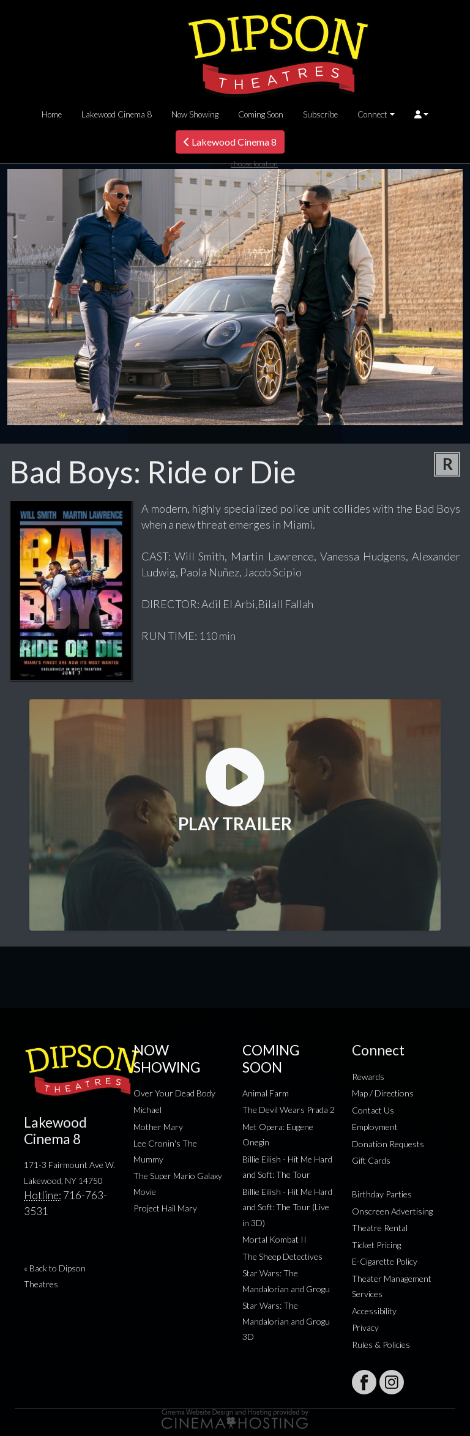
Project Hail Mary (165, 1208)
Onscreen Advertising (392, 1211)
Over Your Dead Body (174, 1093)
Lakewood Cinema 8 (116, 114)
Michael (147, 1109)
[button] (421, 114)
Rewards (368, 1076)
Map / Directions (383, 1093)
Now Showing (194, 114)
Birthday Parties (382, 1194)
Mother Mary (158, 1127)
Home (52, 114)
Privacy (365, 1327)
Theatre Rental (380, 1227)
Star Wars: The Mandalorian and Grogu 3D (286, 1321)
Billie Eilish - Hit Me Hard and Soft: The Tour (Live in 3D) (287, 1207)
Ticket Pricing (376, 1245)
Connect (372, 114)
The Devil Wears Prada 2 (288, 1109)
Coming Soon (260, 114)
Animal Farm (265, 1093)
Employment (375, 1127)
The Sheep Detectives (282, 1256)
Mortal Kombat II (274, 1239)
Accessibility (374, 1311)
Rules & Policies (381, 1344)
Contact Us (373, 1110)
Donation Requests (388, 1144)
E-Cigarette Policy (384, 1261)
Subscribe (320, 114)
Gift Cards (371, 1160)
